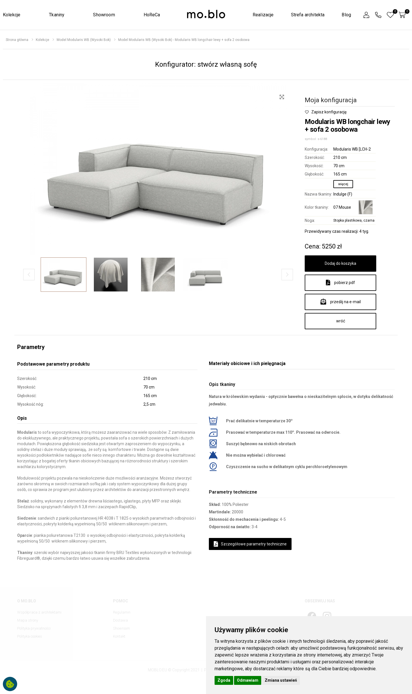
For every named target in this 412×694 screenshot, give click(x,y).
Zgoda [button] (223, 680)
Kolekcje (11, 14)
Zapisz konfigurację (325, 112)
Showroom (104, 14)
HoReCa (152, 14)
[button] (366, 15)
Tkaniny (56, 14)
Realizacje (263, 14)
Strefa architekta (308, 14)
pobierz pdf (340, 282)
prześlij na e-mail (340, 302)
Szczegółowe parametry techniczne (250, 544)
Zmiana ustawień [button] (281, 680)
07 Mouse (342, 207)
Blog (346, 14)
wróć (340, 321)
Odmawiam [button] (247, 680)
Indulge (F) (342, 194)
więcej (343, 184)
